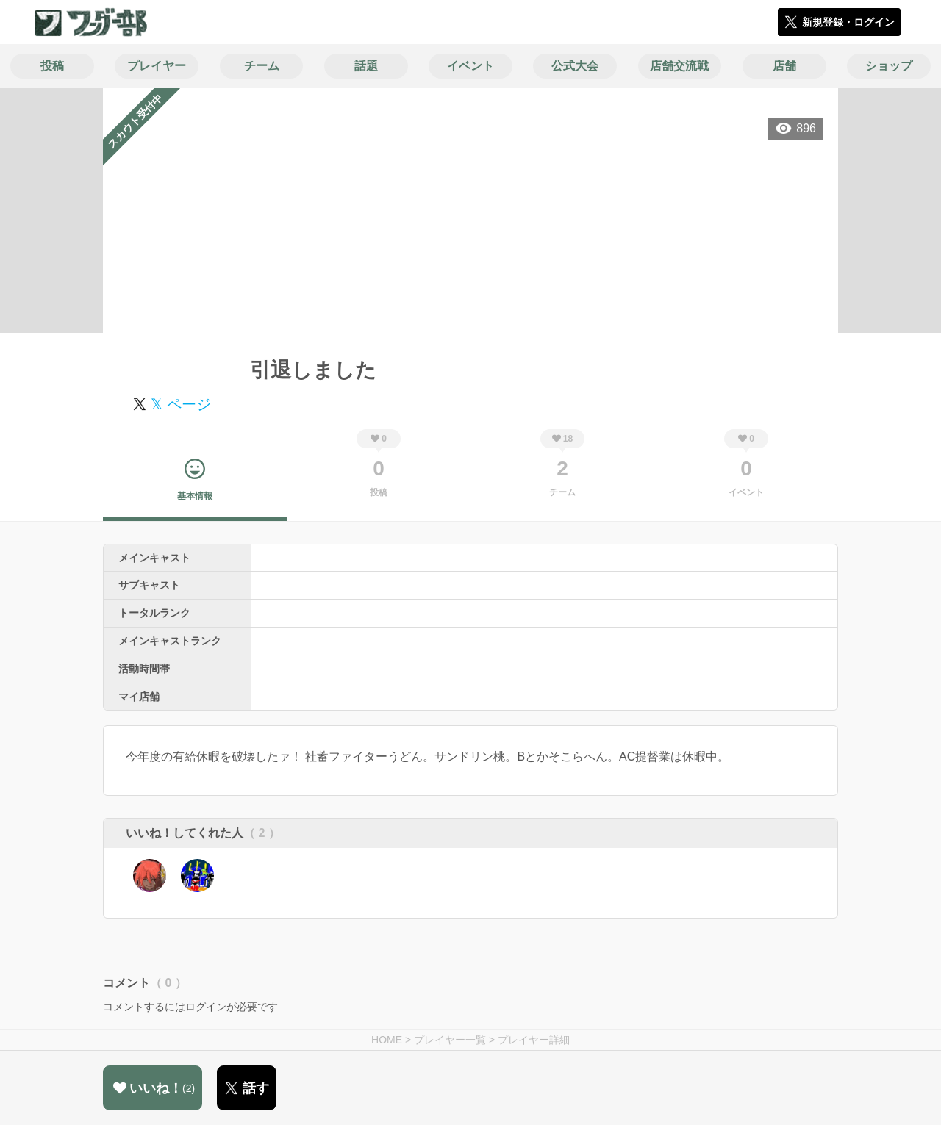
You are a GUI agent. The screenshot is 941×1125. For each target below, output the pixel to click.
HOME (386, 1040)
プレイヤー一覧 (450, 1040)
